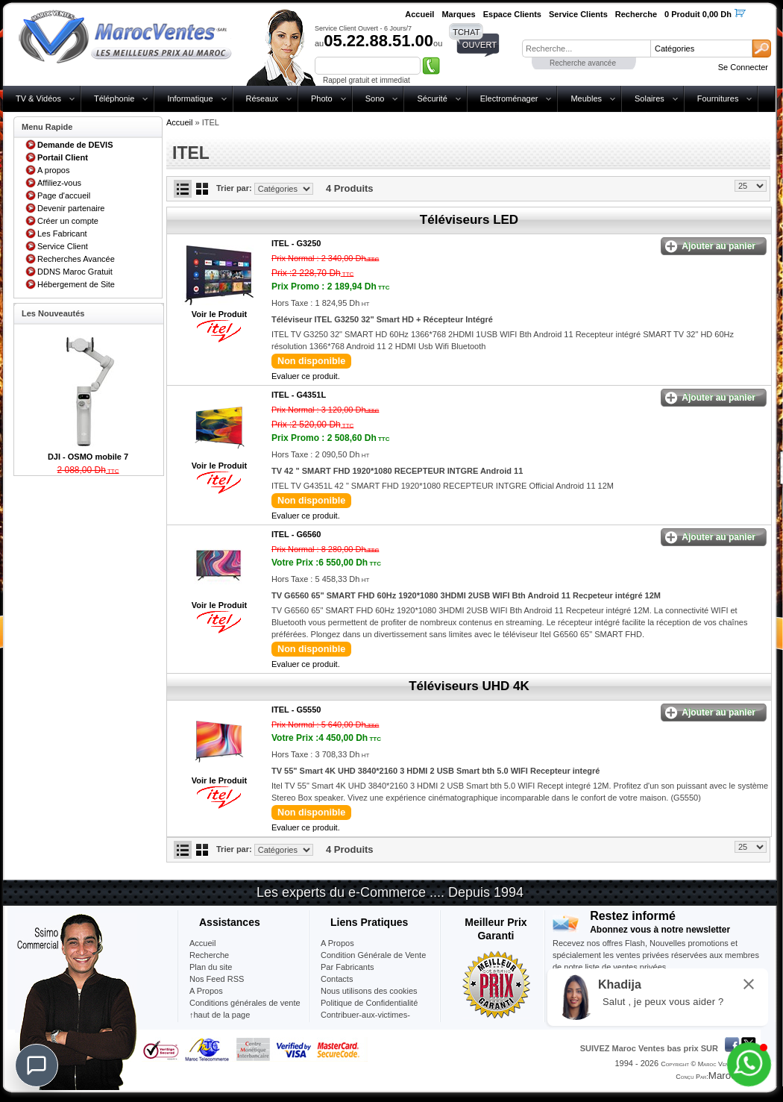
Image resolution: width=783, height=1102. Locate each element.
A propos (53, 170)
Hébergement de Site (76, 284)
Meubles (586, 98)
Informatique (190, 98)
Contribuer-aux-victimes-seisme (365, 1020)
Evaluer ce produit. (305, 376)
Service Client (62, 246)
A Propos (337, 943)
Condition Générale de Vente (373, 955)
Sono (375, 98)
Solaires (649, 98)
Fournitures (718, 98)
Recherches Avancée (76, 258)
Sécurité (432, 98)
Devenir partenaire (71, 208)
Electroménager (509, 98)
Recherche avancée (583, 63)
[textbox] (586, 48)
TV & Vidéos (38, 98)
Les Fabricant (62, 233)
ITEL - (296, 243)
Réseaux (262, 98)
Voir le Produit (219, 314)
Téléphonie (114, 98)
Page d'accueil (63, 195)
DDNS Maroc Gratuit (75, 271)
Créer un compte (67, 220)
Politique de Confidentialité (369, 1002)
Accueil (179, 122)
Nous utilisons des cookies (369, 990)
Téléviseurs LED (469, 220)
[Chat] (36, 1065)
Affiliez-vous (59, 182)
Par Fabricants (347, 966)
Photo (322, 98)
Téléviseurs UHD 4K (469, 686)
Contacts (337, 978)
